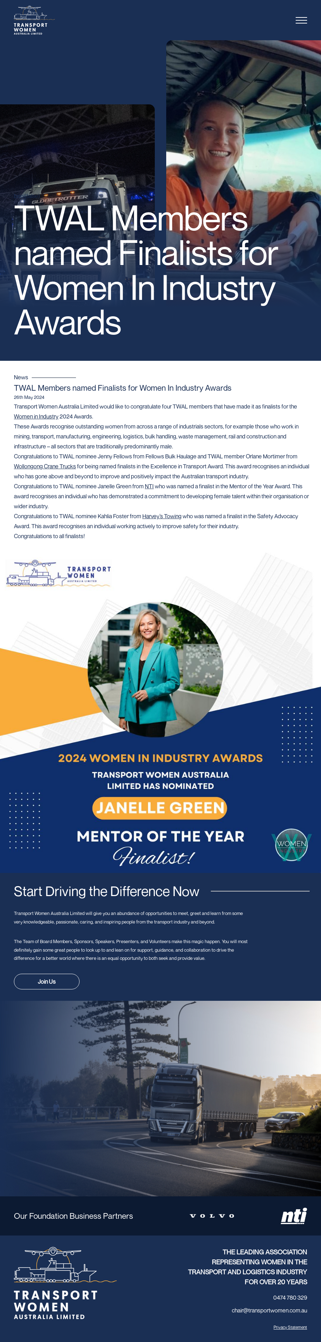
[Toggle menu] (301, 20)
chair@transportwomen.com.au (269, 1310)
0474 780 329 (290, 1297)
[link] (45, 466)
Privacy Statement (290, 1327)
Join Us (47, 981)
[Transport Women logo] (48, 20)
